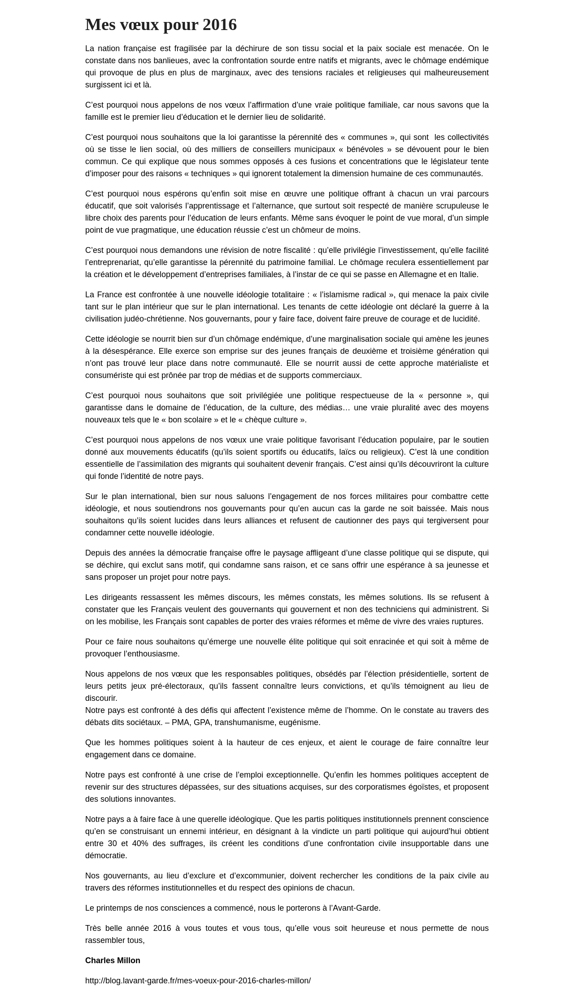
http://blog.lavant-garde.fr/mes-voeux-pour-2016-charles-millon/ (198, 980)
